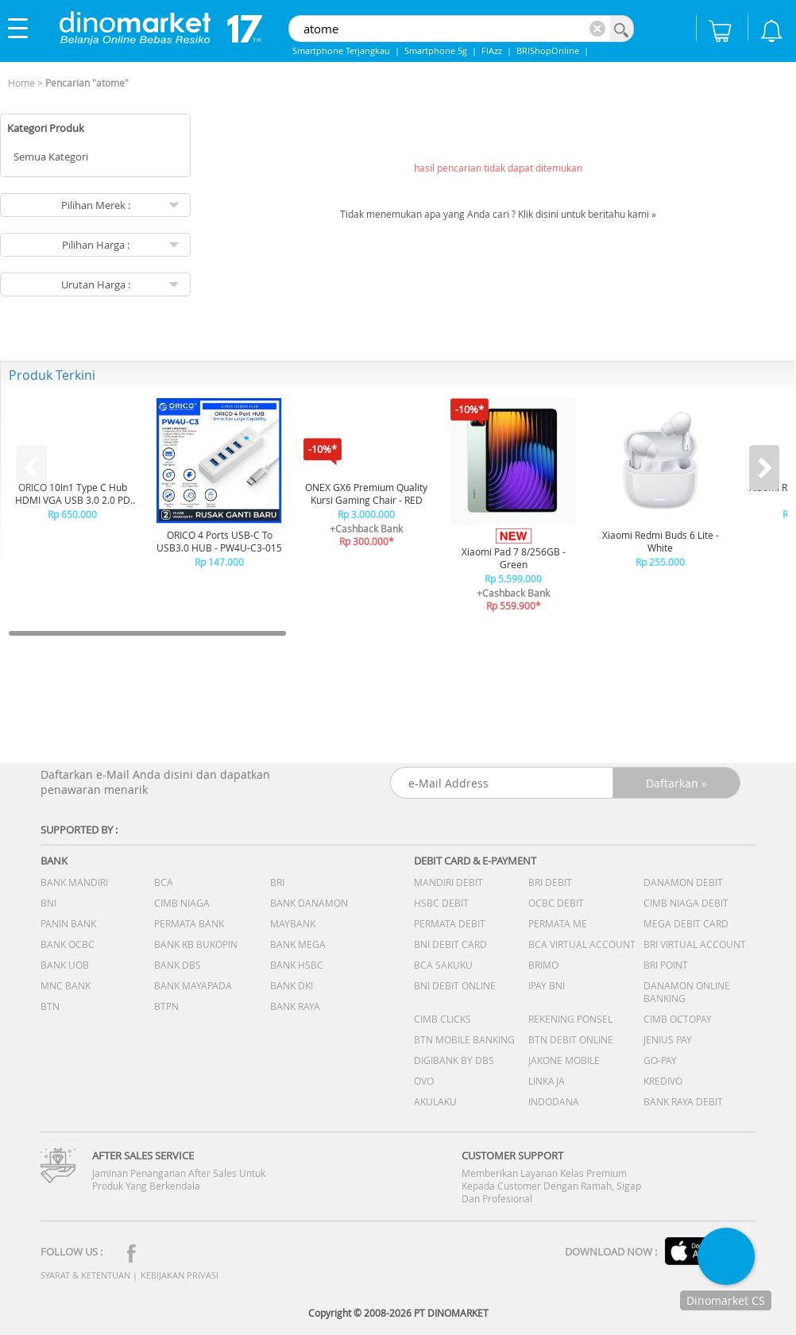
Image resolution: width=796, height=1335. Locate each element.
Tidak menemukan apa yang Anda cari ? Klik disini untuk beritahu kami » (498, 213)
